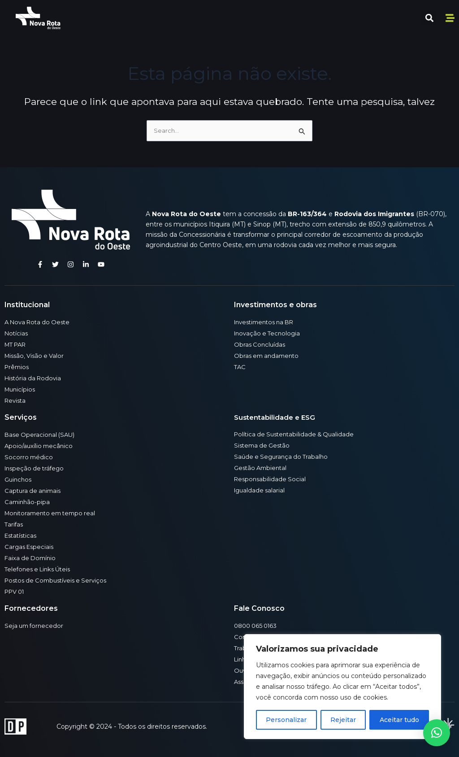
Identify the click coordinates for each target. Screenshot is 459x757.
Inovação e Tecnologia (269, 333)
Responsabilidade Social (271, 479)
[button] (429, 18)
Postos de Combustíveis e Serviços (59, 580)
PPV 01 (16, 591)
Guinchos (19, 479)
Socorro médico (29, 457)
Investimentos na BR (267, 322)
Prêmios (17, 367)
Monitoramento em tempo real (53, 513)
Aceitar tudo (399, 720)
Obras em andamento (268, 356)
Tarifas (14, 524)
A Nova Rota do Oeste (39, 322)
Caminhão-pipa (28, 502)
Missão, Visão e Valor (36, 356)
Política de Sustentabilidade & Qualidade (297, 434)
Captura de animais (34, 491)
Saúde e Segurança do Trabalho (283, 456)
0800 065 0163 (257, 626)
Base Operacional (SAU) (41, 435)
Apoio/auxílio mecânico (40, 446)
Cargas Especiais (30, 547)
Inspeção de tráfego (36, 468)
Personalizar (286, 720)
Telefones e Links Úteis (40, 569)
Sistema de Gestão (264, 445)
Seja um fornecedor (35, 626)
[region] (342, 686)
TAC (240, 367)
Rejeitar (343, 720)
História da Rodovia (34, 378)
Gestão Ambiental (262, 468)
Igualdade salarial (260, 490)
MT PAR (17, 344)
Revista (16, 400)
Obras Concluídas (260, 344)
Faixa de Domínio (31, 558)
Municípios (21, 389)
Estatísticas (22, 535)
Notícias (17, 333)
